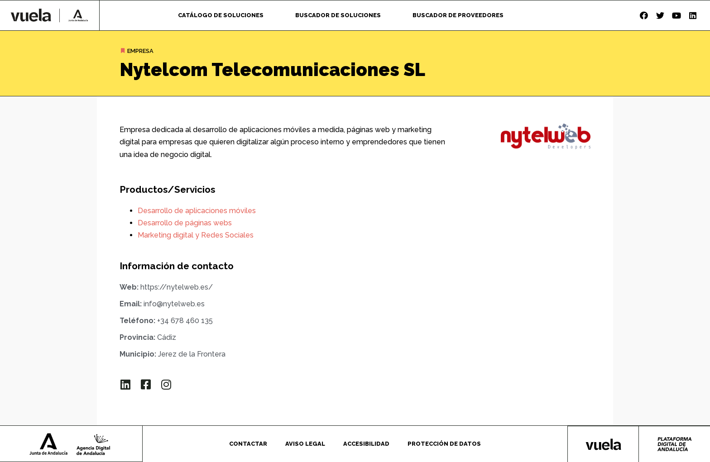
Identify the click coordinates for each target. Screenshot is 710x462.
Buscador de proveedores (458, 15)
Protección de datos (444, 443)
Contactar (248, 443)
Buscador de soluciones (338, 15)
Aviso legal (305, 443)
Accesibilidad (366, 443)
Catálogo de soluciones (221, 15)
